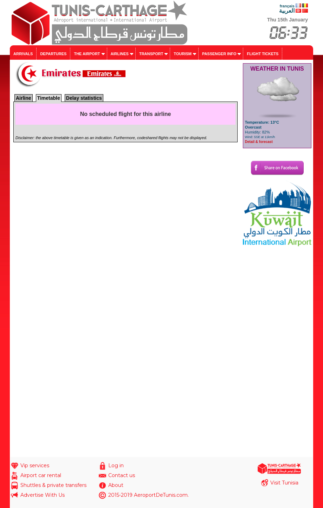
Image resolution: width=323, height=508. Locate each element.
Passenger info (219, 54)
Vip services (34, 465)
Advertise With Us (42, 495)
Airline (23, 98)
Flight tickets (262, 54)
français (287, 6)
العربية (287, 11)
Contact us (121, 475)
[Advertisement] (277, 351)
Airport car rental (40, 475)
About (115, 485)
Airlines (120, 54)
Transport (151, 54)
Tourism (183, 54)
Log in (116, 465)
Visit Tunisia (284, 483)
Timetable (48, 98)
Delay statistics (84, 98)
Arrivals (23, 54)
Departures (53, 54)
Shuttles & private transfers (53, 485)
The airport (87, 54)
